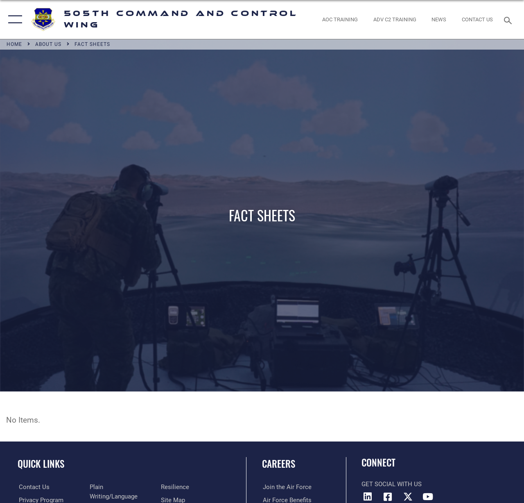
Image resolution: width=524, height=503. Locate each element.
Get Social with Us (391, 484)
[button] (13, 19)
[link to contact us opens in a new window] (477, 20)
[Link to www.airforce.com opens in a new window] (286, 487)
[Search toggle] (509, 19)
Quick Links (41, 464)
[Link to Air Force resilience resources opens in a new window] (175, 487)
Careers (278, 464)
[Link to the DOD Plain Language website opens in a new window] (120, 487)
